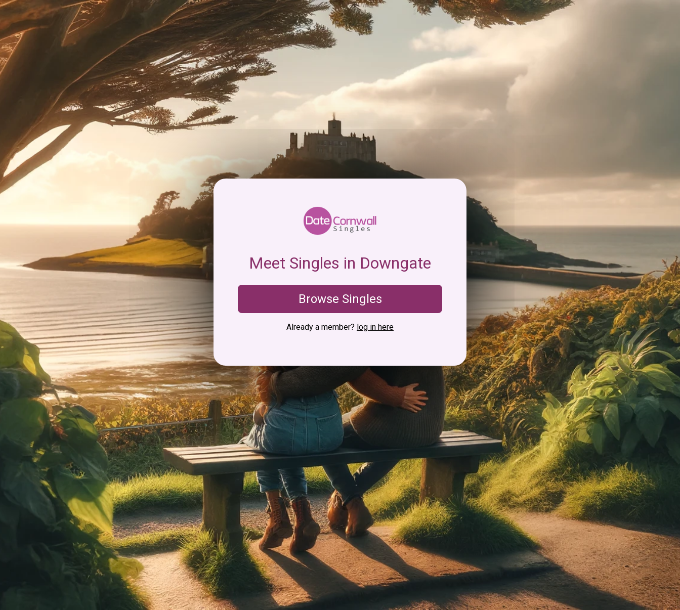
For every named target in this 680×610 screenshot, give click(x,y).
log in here (375, 327)
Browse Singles (340, 299)
